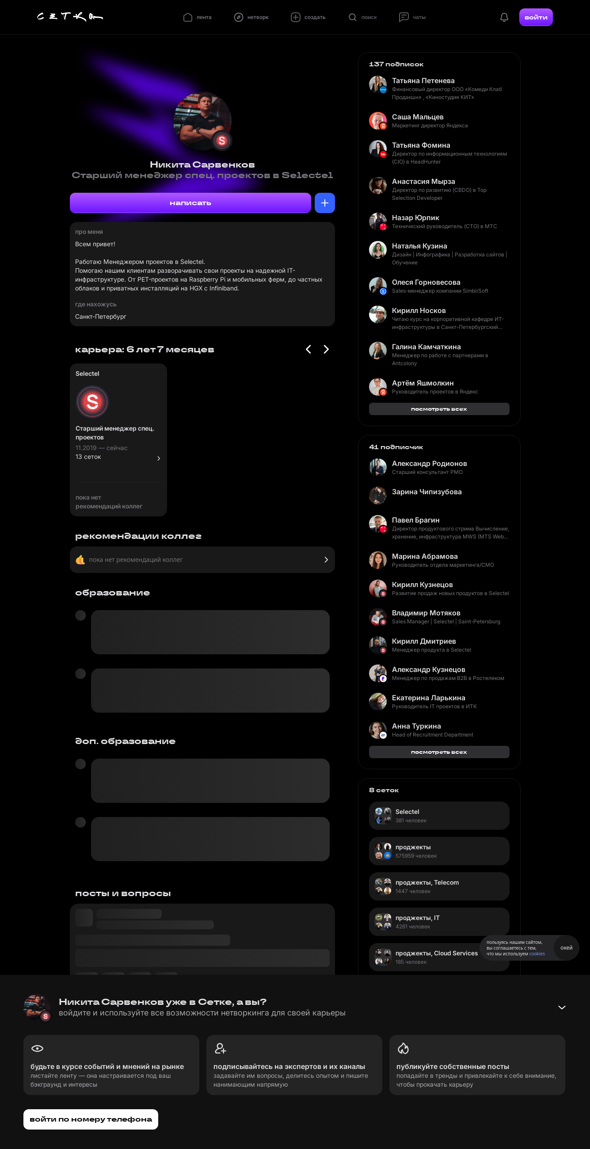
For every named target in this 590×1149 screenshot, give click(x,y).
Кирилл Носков (419, 310)
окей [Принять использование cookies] (566, 947)
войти (536, 17)
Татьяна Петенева (423, 80)
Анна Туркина (416, 725)
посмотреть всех (439, 408)
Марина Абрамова (425, 556)
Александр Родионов (429, 463)
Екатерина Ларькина (428, 697)
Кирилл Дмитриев (424, 641)
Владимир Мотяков (426, 612)
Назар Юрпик (415, 217)
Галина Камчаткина (426, 346)
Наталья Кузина (419, 245)
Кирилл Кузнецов (422, 584)
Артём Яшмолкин (423, 382)
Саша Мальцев (418, 116)
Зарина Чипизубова (427, 491)
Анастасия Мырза (423, 181)
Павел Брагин (416, 519)
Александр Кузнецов (428, 669)
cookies (537, 954)
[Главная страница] (70, 17)
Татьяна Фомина (421, 145)
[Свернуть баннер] (561, 1007)
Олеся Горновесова (426, 282)
